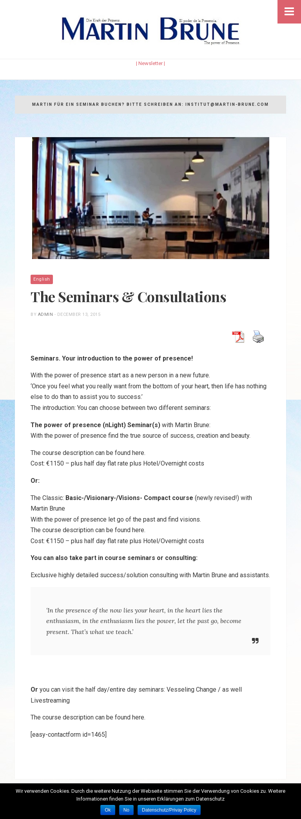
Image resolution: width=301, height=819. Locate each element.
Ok (108, 810)
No (126, 810)
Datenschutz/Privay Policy (169, 810)
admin (45, 314)
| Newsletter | (150, 63)
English (41, 279)
